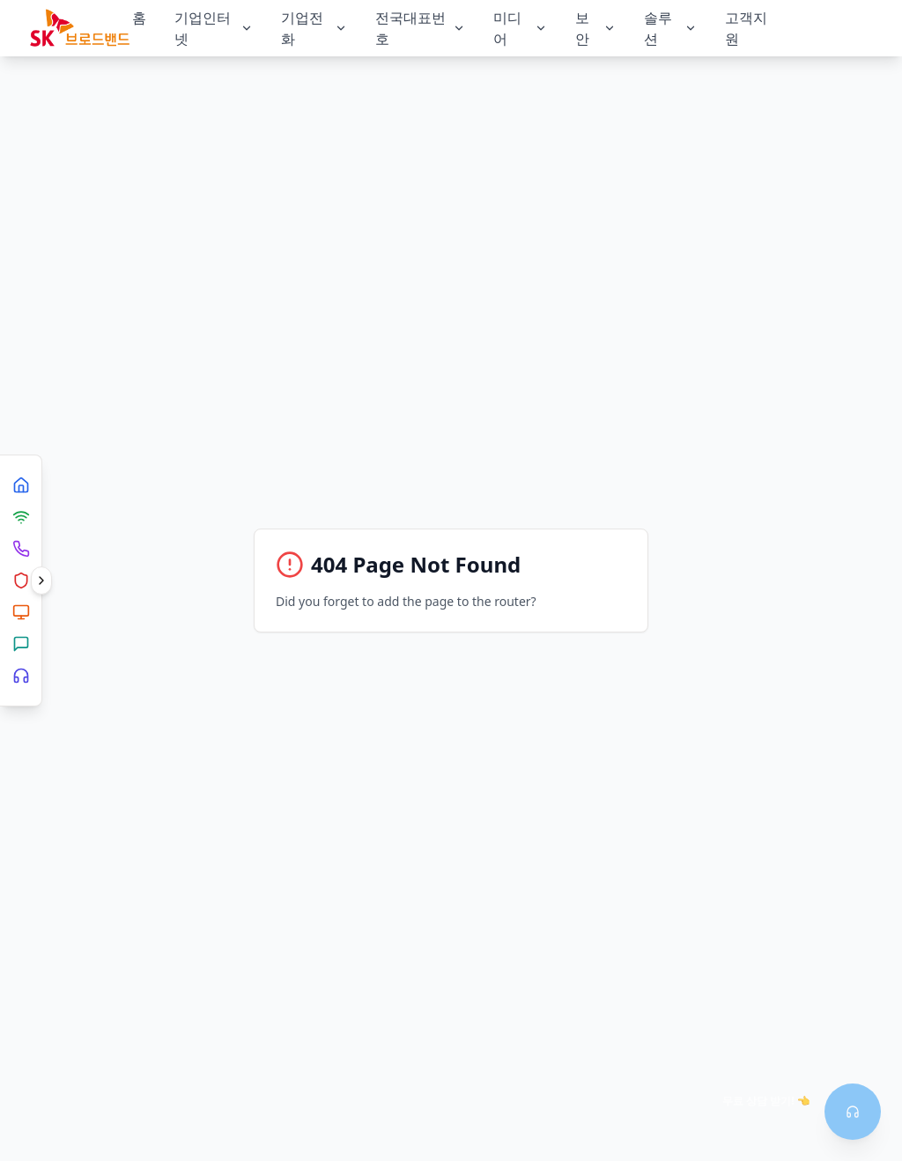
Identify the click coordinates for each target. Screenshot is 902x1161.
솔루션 (670, 28)
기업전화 (314, 28)
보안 (595, 28)
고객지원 (746, 28)
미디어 (519, 28)
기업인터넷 (213, 28)
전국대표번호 (420, 28)
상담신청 (824, 27)
